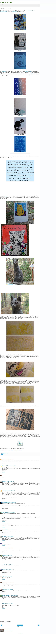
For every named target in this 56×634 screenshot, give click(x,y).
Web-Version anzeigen (20, 626)
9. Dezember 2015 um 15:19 (14, 595)
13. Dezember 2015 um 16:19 (9, 603)
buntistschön (4, 569)
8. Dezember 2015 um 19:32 (10, 536)
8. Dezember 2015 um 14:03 (12, 465)
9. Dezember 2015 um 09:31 (9, 589)
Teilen (1, 454)
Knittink (3, 603)
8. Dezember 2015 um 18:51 (11, 512)
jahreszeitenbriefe (6, 2)
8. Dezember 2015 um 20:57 (9, 564)
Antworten (3, 472)
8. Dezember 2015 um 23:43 (8, 576)
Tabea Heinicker (4, 512)
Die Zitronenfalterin (5, 465)
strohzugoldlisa (4, 490)
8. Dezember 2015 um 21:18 (10, 569)
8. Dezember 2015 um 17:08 (10, 481)
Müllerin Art (4, 481)
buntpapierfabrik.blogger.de (6, 595)
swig (3, 576)
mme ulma (3, 564)
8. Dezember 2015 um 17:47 (11, 490)
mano (3, 555)
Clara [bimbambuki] (5, 502)
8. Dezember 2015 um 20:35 (8, 555)
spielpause (4, 589)
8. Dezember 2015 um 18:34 (12, 502)
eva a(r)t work (4, 536)
